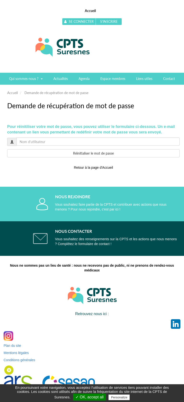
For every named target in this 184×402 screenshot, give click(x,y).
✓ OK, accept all (89, 397)
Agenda (84, 79)
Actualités (60, 79)
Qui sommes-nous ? (26, 80)
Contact (169, 79)
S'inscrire (109, 21)
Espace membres (112, 79)
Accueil (90, 11)
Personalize (119, 397)
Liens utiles (144, 79)
